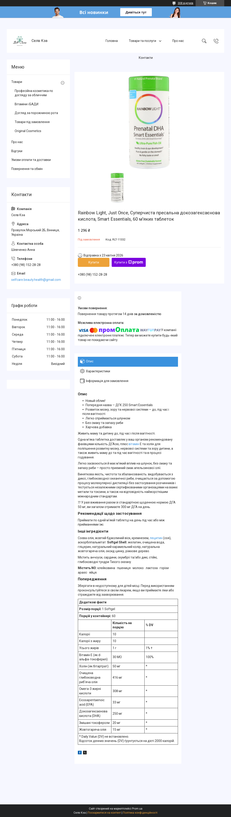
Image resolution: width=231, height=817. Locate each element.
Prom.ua (137, 808)
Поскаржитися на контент (104, 812)
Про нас (178, 41)
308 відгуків (185, 3)
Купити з (128, 262)
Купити (93, 262)
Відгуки (16, 151)
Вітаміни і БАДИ (26, 104)
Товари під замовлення (32, 122)
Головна (112, 41)
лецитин (156, 538)
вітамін (134, 444)
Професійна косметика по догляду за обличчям (34, 93)
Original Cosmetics (28, 131)
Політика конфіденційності (140, 812)
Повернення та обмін (27, 169)
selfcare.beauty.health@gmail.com (36, 279)
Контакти (146, 58)
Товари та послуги (143, 41)
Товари (16, 82)
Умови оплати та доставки (31, 160)
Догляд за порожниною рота (36, 113)
